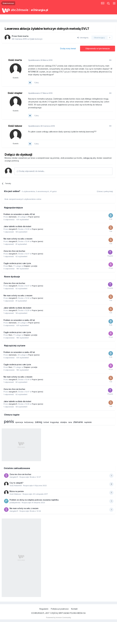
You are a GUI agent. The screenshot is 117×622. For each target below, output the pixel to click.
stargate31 (13, 229)
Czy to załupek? (16, 483)
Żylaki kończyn (35, 39)
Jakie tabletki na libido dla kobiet (17, 226)
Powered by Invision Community (58, 617)
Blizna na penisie (17, 491)
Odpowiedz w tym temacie (97, 48)
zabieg (38, 422)
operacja (19, 422)
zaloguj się (87, 158)
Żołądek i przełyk (30, 266)
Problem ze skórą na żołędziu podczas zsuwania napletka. (34, 500)
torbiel (46, 422)
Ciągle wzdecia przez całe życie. (17, 263)
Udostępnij (82, 38)
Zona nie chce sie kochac (14, 251)
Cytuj (36, 82)
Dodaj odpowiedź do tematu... (31, 171)
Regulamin (43, 609)
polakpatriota (15, 502)
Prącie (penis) (34, 217)
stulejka (63, 422)
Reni (10, 266)
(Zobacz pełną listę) (105, 191)
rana (70, 422)
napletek (88, 422)
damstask (13, 217)
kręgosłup (54, 422)
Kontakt (74, 609)
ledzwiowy (29, 422)
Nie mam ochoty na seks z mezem (18, 239)
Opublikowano (40, 60)
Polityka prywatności (60, 609)
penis (9, 421)
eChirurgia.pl (39, 10)
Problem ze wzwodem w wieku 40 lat (19, 214)
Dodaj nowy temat (68, 48)
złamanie (78, 422)
